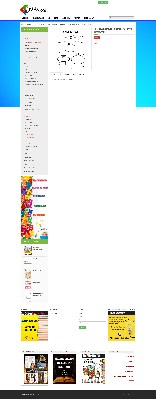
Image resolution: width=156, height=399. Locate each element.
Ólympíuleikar (29, 171)
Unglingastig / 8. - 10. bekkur (33, 88)
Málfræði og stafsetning (31, 48)
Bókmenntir (28, 119)
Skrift (26, 140)
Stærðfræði (28, 157)
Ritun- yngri (71, 24)
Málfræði (27, 128)
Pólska (26, 153)
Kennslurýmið (38, 18)
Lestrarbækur (29, 102)
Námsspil (66, 18)
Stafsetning (28, 143)
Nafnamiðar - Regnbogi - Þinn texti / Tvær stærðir (39, 284)
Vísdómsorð (53, 18)
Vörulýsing (57, 75)
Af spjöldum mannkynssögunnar (34, 84)
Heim (22, 24)
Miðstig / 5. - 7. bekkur (33, 24)
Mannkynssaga (29, 160)
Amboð (25, 18)
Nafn (80, 313)
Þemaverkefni (29, 54)
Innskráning (103, 2)
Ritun (79, 24)
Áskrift (77, 18)
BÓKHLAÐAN (89, 18)
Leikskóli (27, 38)
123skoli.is (55, 314)
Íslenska (62, 24)
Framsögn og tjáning (31, 57)
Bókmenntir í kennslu (31, 109)
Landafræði (28, 164)
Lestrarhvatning (30, 99)
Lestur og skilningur (30, 51)
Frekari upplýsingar (74, 75)
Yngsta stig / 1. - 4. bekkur (50, 24)
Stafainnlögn (28, 95)
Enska (26, 150)
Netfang (81, 320)
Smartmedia (39, 394)
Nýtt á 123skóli (29, 35)
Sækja (96, 37)
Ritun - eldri (30, 134)
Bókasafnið (28, 106)
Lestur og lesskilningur (31, 125)
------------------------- (30, 91)
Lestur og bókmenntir (31, 78)
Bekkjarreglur (37, 270)
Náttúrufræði (29, 168)
